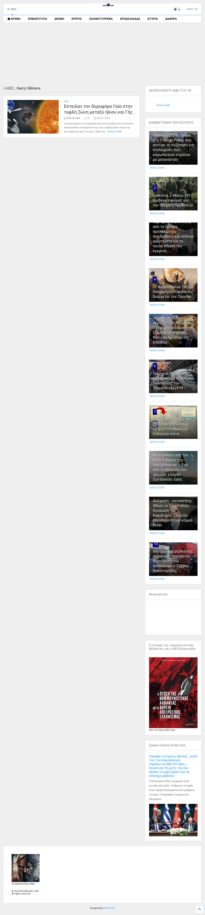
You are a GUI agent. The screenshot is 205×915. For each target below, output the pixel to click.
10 (156, 544)
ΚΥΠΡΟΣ (77, 18)
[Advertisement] (102, 54)
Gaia (66, 101)
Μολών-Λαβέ (163, 105)
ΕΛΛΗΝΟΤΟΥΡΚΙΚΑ (101, 18)
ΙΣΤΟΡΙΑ (152, 18)
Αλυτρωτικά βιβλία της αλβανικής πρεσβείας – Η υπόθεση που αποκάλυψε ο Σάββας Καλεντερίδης (173, 561)
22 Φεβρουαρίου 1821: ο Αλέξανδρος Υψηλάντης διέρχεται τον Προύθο (173, 292)
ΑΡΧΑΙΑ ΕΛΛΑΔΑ (130, 18)
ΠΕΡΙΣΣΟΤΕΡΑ (114, 131)
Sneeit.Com (109, 908)
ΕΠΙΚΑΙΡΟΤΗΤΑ (37, 18)
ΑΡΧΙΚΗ (13, 18)
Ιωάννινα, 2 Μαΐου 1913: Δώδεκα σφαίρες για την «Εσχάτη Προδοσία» (173, 200)
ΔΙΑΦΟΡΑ (171, 18)
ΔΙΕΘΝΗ (59, 18)
